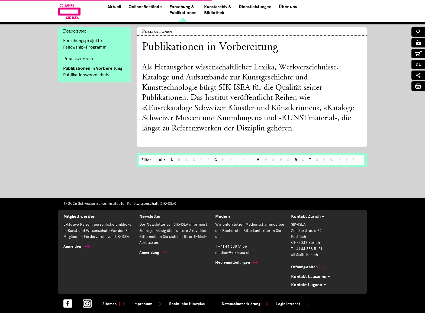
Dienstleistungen (255, 6)
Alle (162, 160)
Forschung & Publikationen (183, 9)
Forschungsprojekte (82, 40)
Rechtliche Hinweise (191, 304)
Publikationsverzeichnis (86, 74)
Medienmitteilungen (236, 262)
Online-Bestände (145, 6)
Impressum (147, 304)
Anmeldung (153, 252)
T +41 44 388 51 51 (306, 249)
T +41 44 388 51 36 (231, 246)
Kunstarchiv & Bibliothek (217, 9)
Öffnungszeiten (308, 267)
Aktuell (114, 6)
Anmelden (76, 246)
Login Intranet (292, 304)
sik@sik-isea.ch (304, 255)
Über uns (288, 6)
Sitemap (113, 304)
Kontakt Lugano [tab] (308, 285)
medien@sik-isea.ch (232, 252)
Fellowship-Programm (85, 47)
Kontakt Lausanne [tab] (310, 276)
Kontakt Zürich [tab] (307, 216)
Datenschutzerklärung (245, 304)
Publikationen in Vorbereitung (92, 68)
